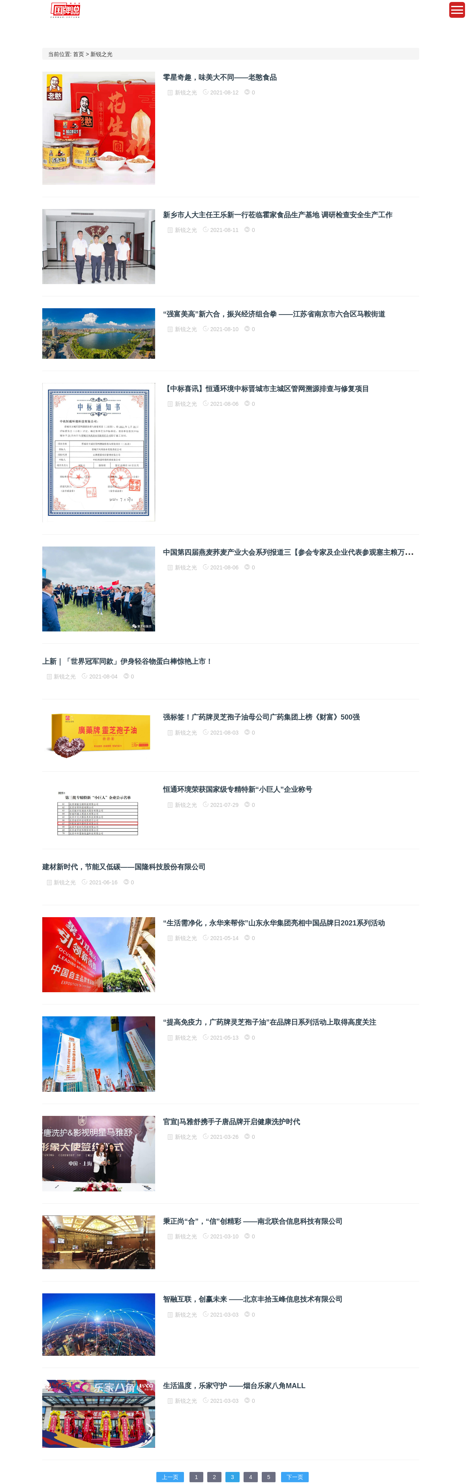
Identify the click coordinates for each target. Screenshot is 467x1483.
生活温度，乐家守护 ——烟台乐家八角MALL (234, 1386)
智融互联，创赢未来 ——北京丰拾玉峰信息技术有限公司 (253, 1299)
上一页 (170, 1477)
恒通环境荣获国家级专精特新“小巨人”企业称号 (237, 789)
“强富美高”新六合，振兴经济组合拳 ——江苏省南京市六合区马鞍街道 (274, 314)
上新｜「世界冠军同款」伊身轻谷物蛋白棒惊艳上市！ (127, 661)
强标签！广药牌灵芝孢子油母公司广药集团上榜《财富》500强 (261, 717)
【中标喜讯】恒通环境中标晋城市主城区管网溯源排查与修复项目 (266, 389)
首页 (78, 54)
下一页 (295, 1477)
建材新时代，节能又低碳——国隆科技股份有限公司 (124, 867)
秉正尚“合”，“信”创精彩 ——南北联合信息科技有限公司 (253, 1221)
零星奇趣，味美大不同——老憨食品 (220, 77)
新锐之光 (101, 54)
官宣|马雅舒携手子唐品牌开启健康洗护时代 (231, 1122)
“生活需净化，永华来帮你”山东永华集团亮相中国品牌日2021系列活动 (274, 923)
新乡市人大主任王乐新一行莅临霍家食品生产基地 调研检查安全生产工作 (277, 215)
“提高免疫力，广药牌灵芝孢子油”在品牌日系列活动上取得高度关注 (269, 1022)
